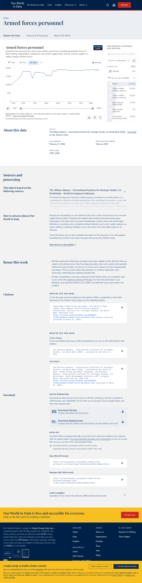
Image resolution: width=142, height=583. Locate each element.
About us (100, 539)
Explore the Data (11, 36)
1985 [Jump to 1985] (14, 108)
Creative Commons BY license (79, 280)
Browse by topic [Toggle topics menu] (35, 5)
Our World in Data (17, 5)
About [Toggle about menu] (83, 5)
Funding (99, 548)
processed (132, 132)
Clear (133, 66)
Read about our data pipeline (63, 245)
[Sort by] (119, 61)
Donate (124, 5)
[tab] (11, 63)
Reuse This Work (62, 36)
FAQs (9, 552)
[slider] (21, 108)
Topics (75, 539)
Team (98, 553)
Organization (101, 543)
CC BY (45, 119)
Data (50, 5)
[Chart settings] (96, 62)
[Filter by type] (121, 78)
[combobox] (107, 5)
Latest (75, 558)
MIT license (23, 547)
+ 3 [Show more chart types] (41, 62)
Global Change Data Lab (42, 535)
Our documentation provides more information (90, 444)
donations (40, 570)
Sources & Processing (37, 36)
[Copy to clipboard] (119, 307)
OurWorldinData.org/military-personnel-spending (24, 119)
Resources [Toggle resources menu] (70, 5)
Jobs (98, 557)
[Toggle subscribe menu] (114, 5)
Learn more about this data (23, 116)
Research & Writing (127, 539)
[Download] (89, 117)
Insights (58, 5)
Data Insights (124, 543)
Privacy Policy (116, 575)
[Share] (94, 117)
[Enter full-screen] (100, 117)
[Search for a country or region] (121, 54)
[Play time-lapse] (8, 108)
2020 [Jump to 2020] (99, 108)
